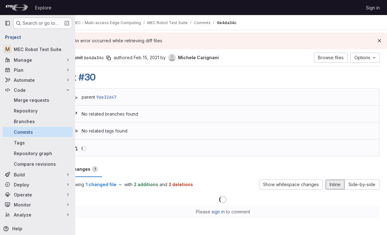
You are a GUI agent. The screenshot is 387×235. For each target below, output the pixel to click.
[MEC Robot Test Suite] (38, 49)
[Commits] (38, 132)
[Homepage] (16, 8)
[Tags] (38, 143)
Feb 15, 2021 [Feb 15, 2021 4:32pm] (163, 57)
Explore (43, 7)
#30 (103, 77)
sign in (226, 211)
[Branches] (38, 121)
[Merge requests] (38, 100)
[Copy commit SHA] (125, 58)
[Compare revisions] (38, 164)
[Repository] (38, 111)
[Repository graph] (38, 153)
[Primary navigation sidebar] (8, 23)
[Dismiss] (379, 40)
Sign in (373, 7)
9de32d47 (123, 97)
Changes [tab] (101, 169)
